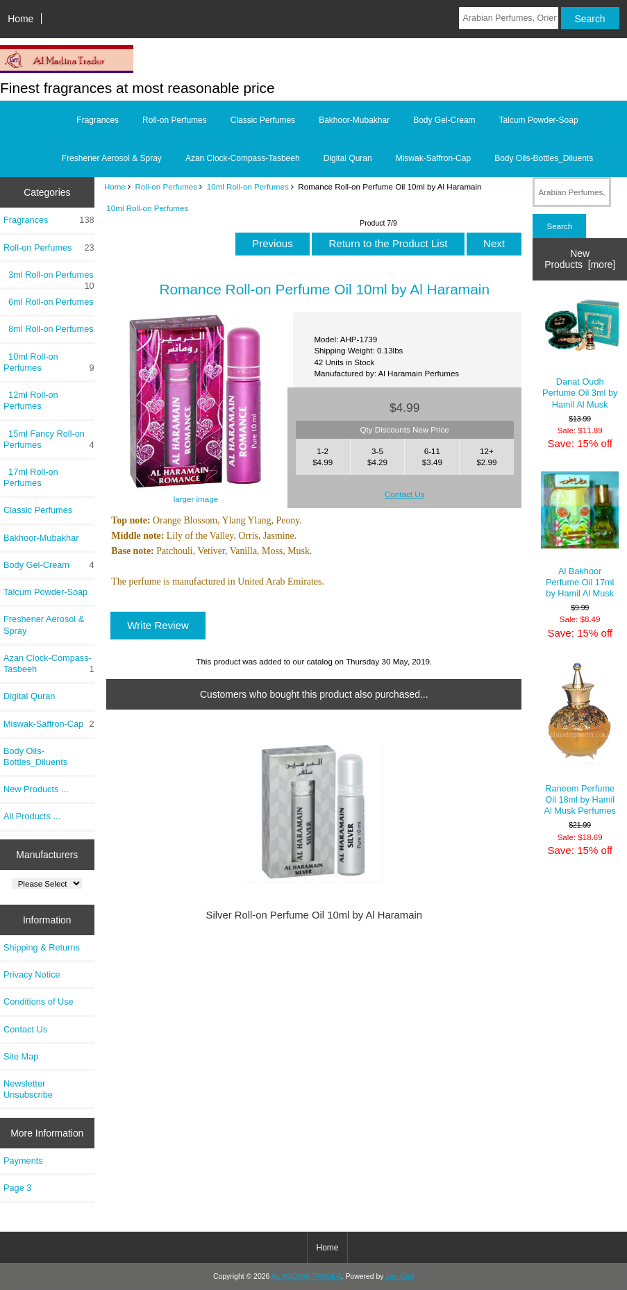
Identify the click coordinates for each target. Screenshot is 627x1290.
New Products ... (36, 789)
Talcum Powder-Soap (538, 120)
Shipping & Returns (41, 947)
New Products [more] (579, 259)
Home (20, 18)
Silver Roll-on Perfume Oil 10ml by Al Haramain (314, 915)
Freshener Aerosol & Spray (112, 158)
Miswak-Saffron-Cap (433, 158)
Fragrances (97, 120)
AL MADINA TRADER (306, 1276)
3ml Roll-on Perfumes (48, 278)
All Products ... (31, 816)
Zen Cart (399, 1276)
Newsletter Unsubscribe (28, 1089)
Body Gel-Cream (444, 120)
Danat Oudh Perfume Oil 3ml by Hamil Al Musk (580, 354)
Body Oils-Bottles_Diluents (543, 158)
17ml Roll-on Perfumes (30, 477)
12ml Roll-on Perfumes (30, 400)
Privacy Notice (31, 974)
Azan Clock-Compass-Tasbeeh (242, 158)
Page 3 (17, 1187)
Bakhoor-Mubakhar (354, 120)
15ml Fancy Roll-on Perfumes (48, 439)
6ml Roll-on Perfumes (48, 301)
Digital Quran (348, 158)
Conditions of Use (38, 1001)
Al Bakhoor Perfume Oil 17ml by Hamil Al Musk (580, 534)
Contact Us (25, 1029)
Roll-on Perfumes (166, 186)
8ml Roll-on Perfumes (48, 329)
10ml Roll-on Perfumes (248, 186)
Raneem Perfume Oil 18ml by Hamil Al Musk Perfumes (580, 738)
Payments (23, 1160)
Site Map (20, 1056)
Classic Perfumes (263, 120)
